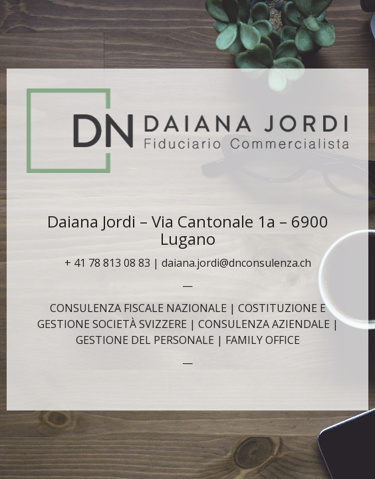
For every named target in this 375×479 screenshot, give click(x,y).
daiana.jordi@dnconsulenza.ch (236, 262)
